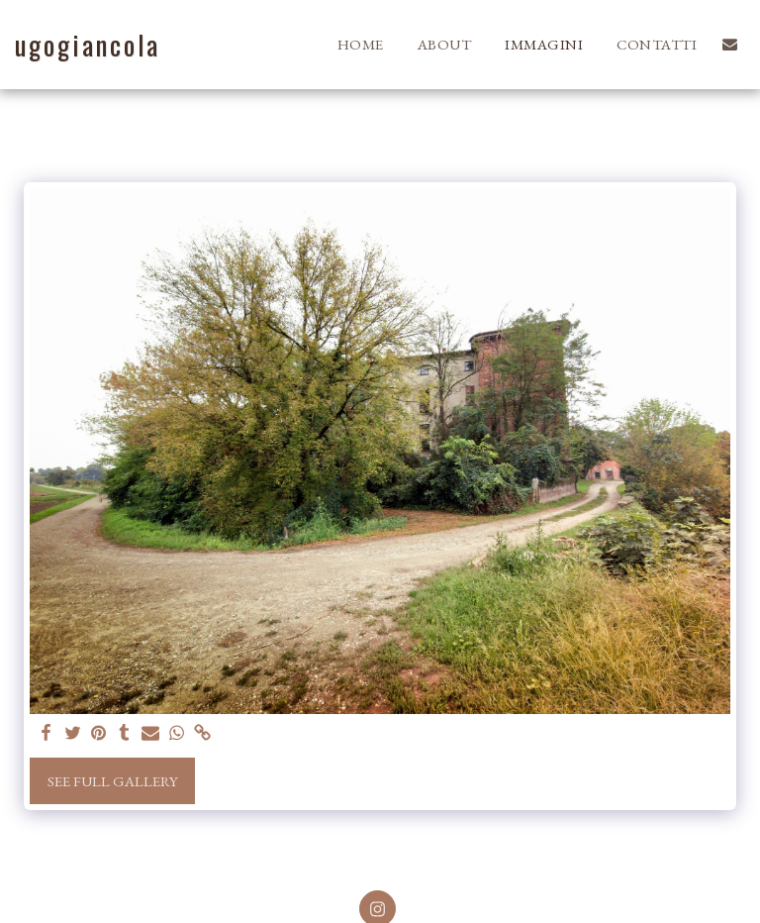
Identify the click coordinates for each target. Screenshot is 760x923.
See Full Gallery (113, 780)
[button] (729, 44)
